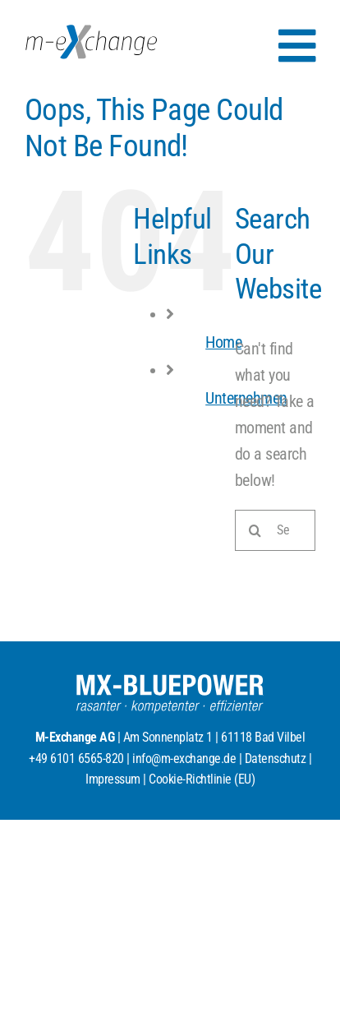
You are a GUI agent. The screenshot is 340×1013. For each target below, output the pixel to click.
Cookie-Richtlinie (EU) (202, 779)
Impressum (112, 779)
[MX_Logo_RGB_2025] (91, 33)
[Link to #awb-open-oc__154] (297, 46)
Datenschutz (275, 758)
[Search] (255, 530)
